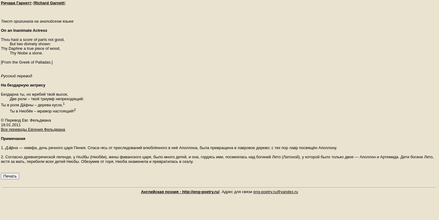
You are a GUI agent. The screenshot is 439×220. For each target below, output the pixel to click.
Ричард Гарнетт (16, 3)
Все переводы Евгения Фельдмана (33, 129)
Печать (10, 176)
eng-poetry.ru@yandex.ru (275, 191)
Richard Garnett (49, 3)
